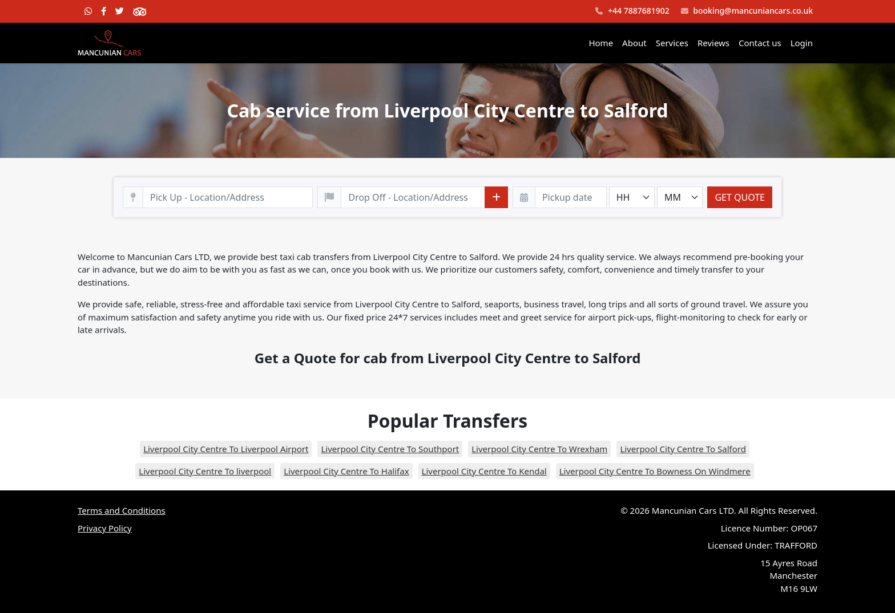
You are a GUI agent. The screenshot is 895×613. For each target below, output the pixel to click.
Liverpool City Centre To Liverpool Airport (225, 448)
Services (672, 42)
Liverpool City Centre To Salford (683, 448)
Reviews (713, 42)
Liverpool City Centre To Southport (390, 448)
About (634, 42)
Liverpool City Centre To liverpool (205, 471)
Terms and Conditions (122, 510)
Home (600, 42)
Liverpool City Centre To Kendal (484, 471)
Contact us (760, 42)
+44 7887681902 (632, 11)
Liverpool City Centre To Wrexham (539, 448)
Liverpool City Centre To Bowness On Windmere (655, 471)
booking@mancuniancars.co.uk (747, 11)
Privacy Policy (105, 528)
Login (802, 42)
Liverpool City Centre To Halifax (346, 471)
